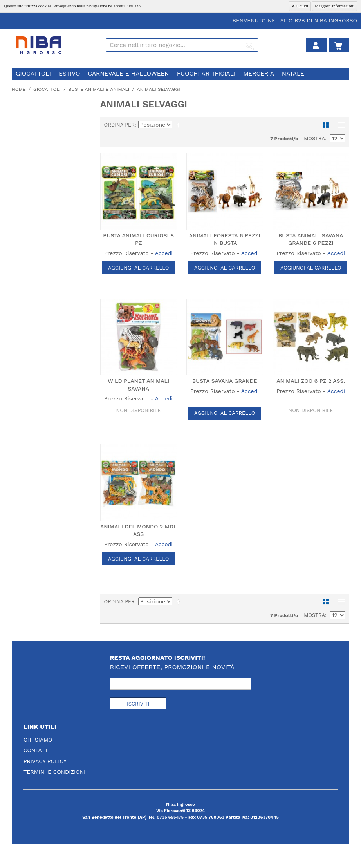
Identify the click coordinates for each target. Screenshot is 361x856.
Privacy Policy (45, 761)
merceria (258, 73)
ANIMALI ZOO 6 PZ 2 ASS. (310, 381)
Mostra (314, 138)
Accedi (164, 253)
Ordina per (119, 125)
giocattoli (33, 73)
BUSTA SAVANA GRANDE (224, 381)
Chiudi (301, 6)
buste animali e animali (98, 89)
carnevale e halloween (128, 73)
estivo (69, 73)
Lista (339, 125)
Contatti (36, 750)
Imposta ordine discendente (180, 125)
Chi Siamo (37, 740)
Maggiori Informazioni (334, 6)
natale (293, 73)
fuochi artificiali (206, 73)
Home (19, 89)
